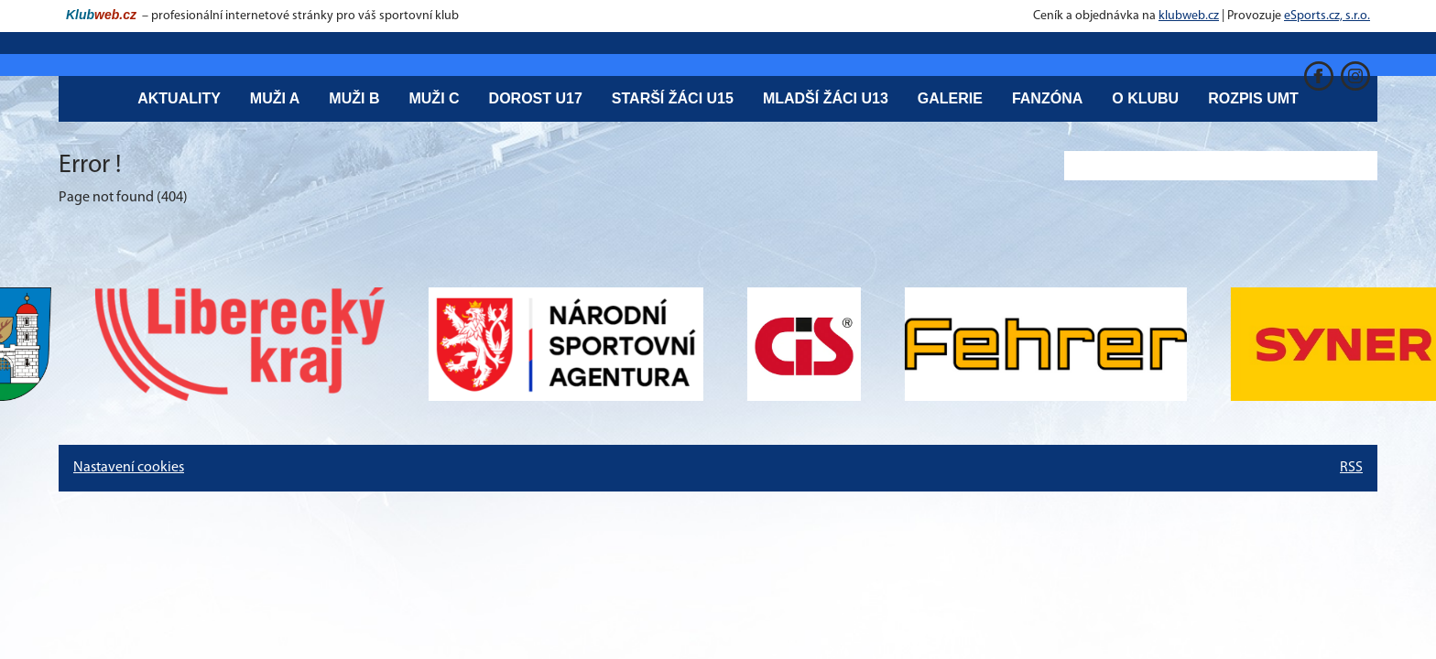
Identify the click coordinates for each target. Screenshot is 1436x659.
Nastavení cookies (128, 467)
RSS (1351, 467)
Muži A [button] (275, 98)
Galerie (950, 98)
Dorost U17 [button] (535, 98)
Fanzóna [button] (1047, 98)
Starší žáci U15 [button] (673, 98)
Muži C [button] (433, 98)
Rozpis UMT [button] (1253, 98)
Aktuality (179, 98)
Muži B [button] (354, 98)
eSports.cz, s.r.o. (1327, 16)
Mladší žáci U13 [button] (825, 98)
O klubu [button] (1145, 98)
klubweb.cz (1189, 16)
